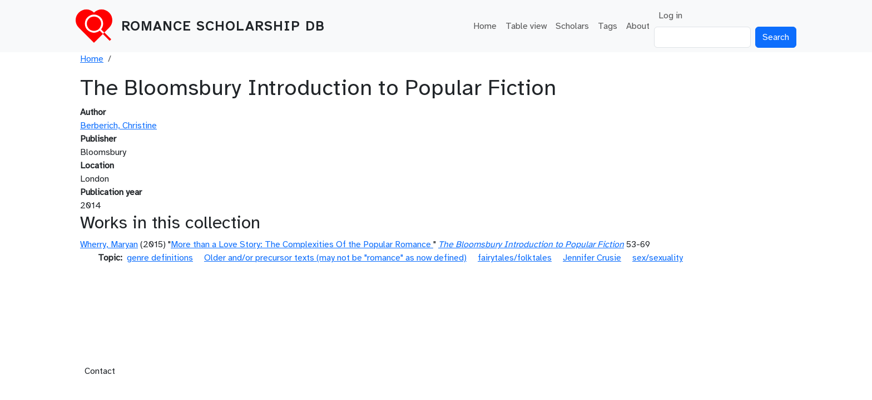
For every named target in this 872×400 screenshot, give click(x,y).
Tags (607, 26)
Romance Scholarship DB (223, 26)
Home (485, 26)
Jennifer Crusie (592, 257)
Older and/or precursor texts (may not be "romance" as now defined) (335, 257)
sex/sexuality (657, 257)
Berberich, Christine (118, 125)
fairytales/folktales (515, 257)
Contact (100, 371)
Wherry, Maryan (109, 244)
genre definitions (160, 257)
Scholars (572, 26)
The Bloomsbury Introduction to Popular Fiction (531, 244)
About (638, 26)
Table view (526, 26)
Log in (670, 15)
